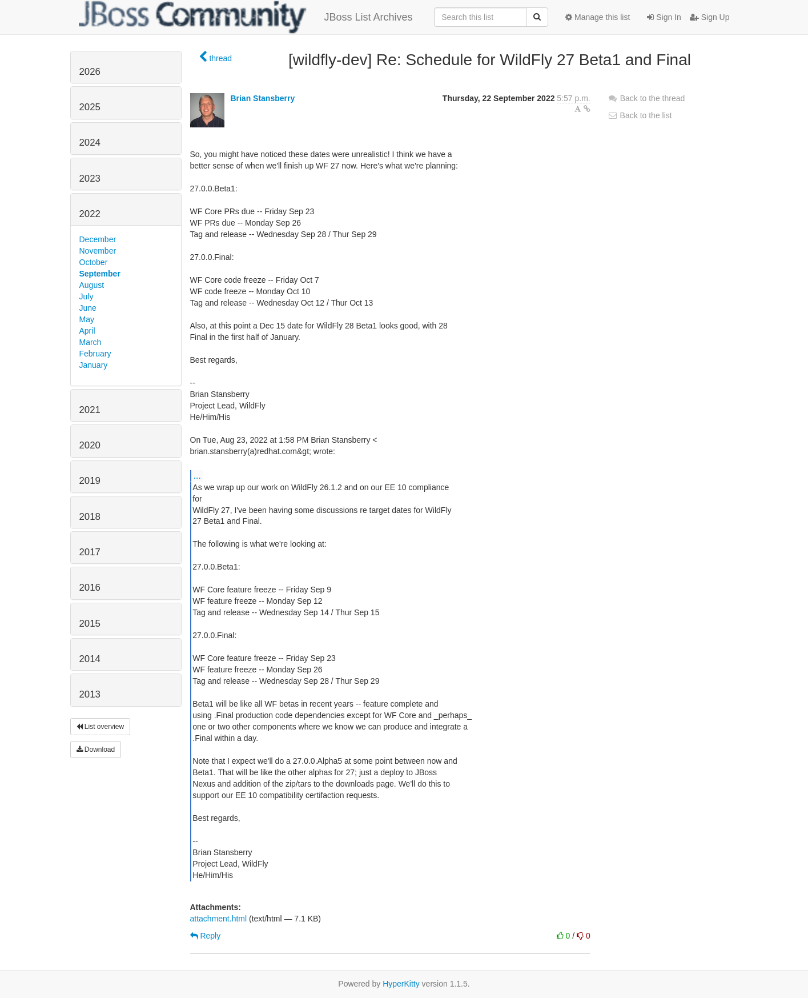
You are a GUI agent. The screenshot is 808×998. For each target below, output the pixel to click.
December (97, 239)
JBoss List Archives (246, 17)
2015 (90, 623)
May (86, 319)
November (97, 250)
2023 (90, 178)
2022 (90, 214)
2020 (90, 445)
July (86, 296)
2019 (90, 480)
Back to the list (640, 115)
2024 (90, 142)
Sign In (664, 17)
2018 (90, 516)
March (90, 342)
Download (96, 749)
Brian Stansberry (262, 98)
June (88, 307)
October (93, 262)
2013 (90, 694)
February (95, 353)
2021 (90, 409)
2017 (90, 552)
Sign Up (710, 17)
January (93, 365)
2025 (90, 107)
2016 (90, 587)
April (87, 330)
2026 (90, 71)
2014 (90, 659)
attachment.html (218, 918)
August (91, 285)
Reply (205, 935)
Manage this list (597, 17)
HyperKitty (401, 983)
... (197, 475)
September (99, 273)
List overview (100, 727)
